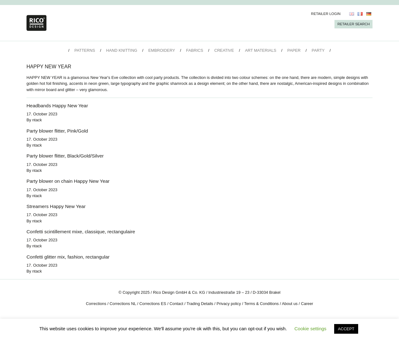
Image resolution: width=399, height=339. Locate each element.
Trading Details (199, 303)
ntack (37, 120)
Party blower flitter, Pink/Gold (57, 130)
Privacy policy (229, 303)
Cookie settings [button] (311, 328)
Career (307, 303)
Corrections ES (152, 303)
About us (290, 303)
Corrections (96, 303)
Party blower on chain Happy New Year (67, 181)
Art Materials (260, 50)
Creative (224, 50)
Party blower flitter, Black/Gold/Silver (65, 155)
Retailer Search (353, 24)
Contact (176, 303)
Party (318, 50)
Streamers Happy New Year (56, 206)
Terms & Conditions (261, 303)
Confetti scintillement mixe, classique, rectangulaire (80, 231)
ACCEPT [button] (346, 329)
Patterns (85, 50)
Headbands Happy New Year (57, 105)
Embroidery (161, 50)
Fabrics (194, 50)
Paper (293, 50)
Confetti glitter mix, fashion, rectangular (67, 256)
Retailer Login (326, 14)
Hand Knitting (121, 50)
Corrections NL (123, 303)
